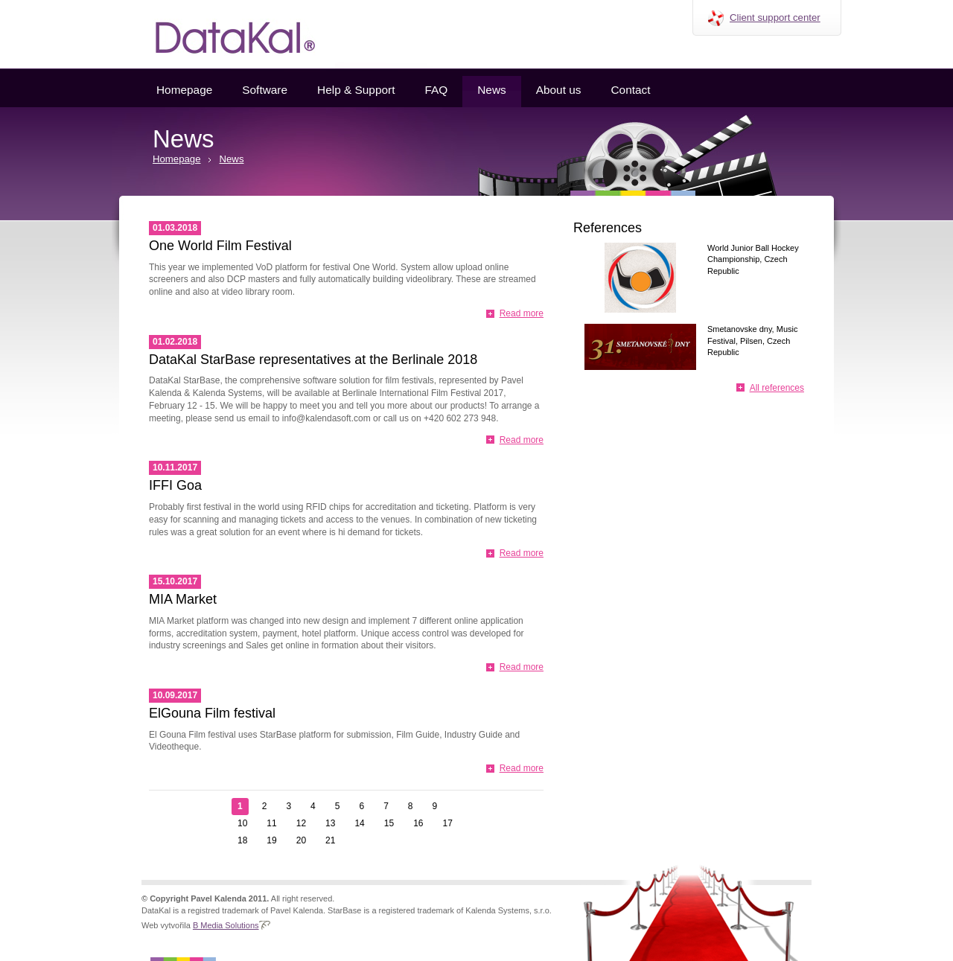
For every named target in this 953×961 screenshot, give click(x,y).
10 (242, 823)
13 (330, 823)
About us (558, 89)
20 (301, 840)
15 (389, 823)
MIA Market (183, 599)
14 (359, 823)
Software (264, 89)
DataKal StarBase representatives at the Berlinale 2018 (313, 359)
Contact (630, 89)
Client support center (775, 17)
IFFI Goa (175, 485)
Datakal (223, 34)
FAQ (435, 89)
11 (271, 823)
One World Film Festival (220, 245)
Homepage (184, 89)
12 (301, 823)
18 (242, 840)
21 (330, 840)
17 (448, 823)
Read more (522, 313)
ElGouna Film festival (212, 713)
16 (418, 823)
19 (271, 840)
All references (777, 388)
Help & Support (356, 89)
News (491, 89)
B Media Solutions (226, 925)
